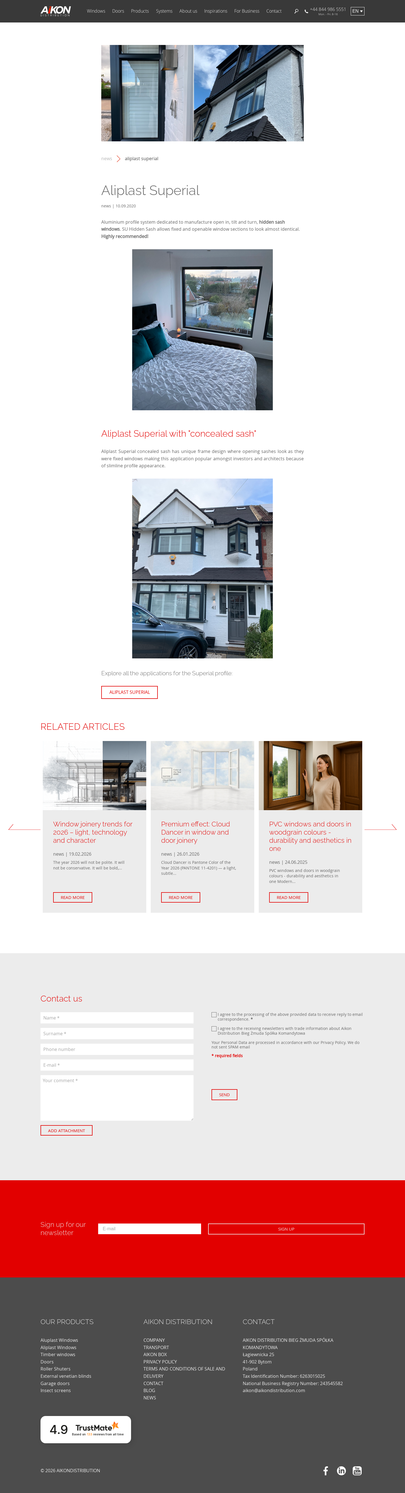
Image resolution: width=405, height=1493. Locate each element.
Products (140, 11)
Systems (164, 11)
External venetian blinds (65, 1371)
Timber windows (57, 1349)
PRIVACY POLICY (160, 1356)
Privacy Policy (333, 1042)
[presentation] (254, 1074)
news (106, 158)
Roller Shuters (55, 1364)
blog (149, 1385)
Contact (274, 11)
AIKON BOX (155, 1349)
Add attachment (72, 1130)
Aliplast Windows (58, 1342)
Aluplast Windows (59, 1335)
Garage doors (55, 1378)
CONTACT (153, 1378)
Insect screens (55, 1385)
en (355, 11)
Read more (78, 897)
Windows (96, 11)
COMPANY (154, 1335)
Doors (118, 11)
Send (230, 1094)
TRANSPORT (156, 1342)
